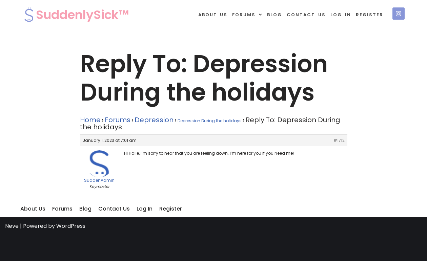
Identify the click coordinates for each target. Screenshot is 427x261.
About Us (213, 15)
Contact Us (306, 15)
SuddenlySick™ (82, 14)
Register (369, 15)
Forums (247, 14)
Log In (340, 15)
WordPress (70, 226)
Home (90, 120)
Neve (12, 226)
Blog (274, 15)
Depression (154, 120)
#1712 (339, 140)
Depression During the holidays (210, 121)
